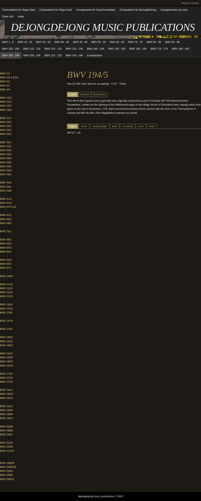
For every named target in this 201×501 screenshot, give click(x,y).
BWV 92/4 (6, 259)
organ (72, 126)
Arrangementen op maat (173, 9)
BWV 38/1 (6, 174)
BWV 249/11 (7, 479)
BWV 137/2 (6, 320)
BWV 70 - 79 (135, 42)
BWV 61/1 (6, 215)
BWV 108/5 (6, 276)
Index (21, 16)
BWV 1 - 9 (8, 42)
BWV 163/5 (6, 357)
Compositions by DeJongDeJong (138, 9)
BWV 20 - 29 (43, 42)
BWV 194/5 (6, 414)
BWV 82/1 (6, 243)
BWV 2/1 (5, 81)
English (72, 94)
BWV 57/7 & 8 (8, 206)
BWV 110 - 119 (31, 48)
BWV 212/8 (6, 446)
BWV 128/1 (6, 312)
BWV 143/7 (6, 329)
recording (127, 126)
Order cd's (8, 16)
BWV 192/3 (6, 410)
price (141, 126)
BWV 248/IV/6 (8, 467)
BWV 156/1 (6, 345)
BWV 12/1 (6, 101)
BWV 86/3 (6, 251)
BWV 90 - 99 (172, 42)
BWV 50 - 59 (98, 42)
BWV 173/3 (6, 381)
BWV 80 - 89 (154, 42)
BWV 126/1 (6, 304)
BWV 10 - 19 (25, 42)
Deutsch (85, 94)
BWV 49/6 (6, 190)
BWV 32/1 (6, 146)
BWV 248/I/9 (7, 463)
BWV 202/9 (6, 426)
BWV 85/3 (6, 247)
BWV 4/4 (5, 89)
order (152, 126)
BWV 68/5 (6, 223)
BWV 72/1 (6, 231)
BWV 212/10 (7, 450)
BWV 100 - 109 (10, 48)
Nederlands (99, 94)
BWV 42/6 (6, 182)
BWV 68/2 (6, 219)
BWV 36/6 (6, 166)
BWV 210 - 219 (53, 55)
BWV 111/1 (6, 288)
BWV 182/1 (6, 390)
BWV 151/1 (6, 341)
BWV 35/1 (6, 154)
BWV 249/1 (6, 471)
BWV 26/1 (6, 126)
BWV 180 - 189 (180, 48)
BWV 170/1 (6, 373)
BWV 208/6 (6, 430)
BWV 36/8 (6, 170)
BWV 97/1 (6, 267)
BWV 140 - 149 (95, 48)
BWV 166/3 (6, 361)
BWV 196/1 (6, 418)
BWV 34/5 (6, 150)
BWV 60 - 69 (117, 42)
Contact (194, 3)
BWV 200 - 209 (31, 55)
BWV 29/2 (6, 134)
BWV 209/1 (6, 434)
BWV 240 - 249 (74, 55)
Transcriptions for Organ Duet (18, 9)
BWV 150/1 (6, 337)
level (114, 126)
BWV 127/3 (6, 308)
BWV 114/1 (6, 292)
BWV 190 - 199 (10, 55)
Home (185, 3)
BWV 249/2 (6, 475)
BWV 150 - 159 (116, 48)
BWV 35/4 (6, 158)
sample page (99, 126)
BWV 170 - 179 (159, 48)
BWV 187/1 (6, 398)
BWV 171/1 (6, 377)
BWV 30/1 (6, 142)
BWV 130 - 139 (74, 48)
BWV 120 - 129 (53, 48)
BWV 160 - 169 (137, 48)
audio (84, 126)
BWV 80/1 (6, 239)
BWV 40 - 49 (80, 42)
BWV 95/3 (6, 263)
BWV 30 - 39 (62, 42)
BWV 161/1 (6, 353)
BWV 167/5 (6, 365)
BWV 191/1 (6, 406)
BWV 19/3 (6, 109)
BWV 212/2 (6, 442)
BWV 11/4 (6, 97)
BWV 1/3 (5, 73)
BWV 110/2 (6, 284)
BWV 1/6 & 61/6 (9, 77)
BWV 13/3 (6, 105)
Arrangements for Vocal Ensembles (95, 9)
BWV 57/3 (6, 202)
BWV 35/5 (6, 162)
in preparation (94, 55)
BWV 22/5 (6, 122)
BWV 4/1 (5, 85)
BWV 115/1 (6, 296)
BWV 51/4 (6, 199)
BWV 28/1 (6, 130)
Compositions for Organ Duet (55, 9)
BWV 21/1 (6, 118)
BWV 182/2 (6, 394)
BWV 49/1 (6, 186)
